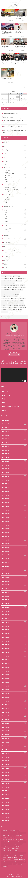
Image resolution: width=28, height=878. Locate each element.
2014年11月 (14, 704)
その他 (15, 216)
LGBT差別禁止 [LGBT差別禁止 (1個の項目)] (6, 278)
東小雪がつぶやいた (14, 206)
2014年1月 (14, 742)
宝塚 (14, 146)
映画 (15, 212)
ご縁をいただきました (14, 239)
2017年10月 (14, 596)
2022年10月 (14, 446)
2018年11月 (14, 566)
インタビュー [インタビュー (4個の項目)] (22, 287)
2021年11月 (14, 483)
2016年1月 (14, 652)
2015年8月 (14, 671)
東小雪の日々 (14, 194)
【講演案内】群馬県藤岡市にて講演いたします (14, 121)
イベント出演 (15, 177)
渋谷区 (15, 253)
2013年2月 (14, 783)
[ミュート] (22, 381)
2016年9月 (14, 626)
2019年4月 (14, 547)
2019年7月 (14, 536)
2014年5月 (14, 727)
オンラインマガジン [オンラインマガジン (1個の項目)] (6, 289)
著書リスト (6, 402)
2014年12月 (14, 701)
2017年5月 (14, 607)
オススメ (14, 210)
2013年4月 (14, 775)
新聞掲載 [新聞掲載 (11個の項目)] (22, 305)
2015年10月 (14, 663)
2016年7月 (14, 633)
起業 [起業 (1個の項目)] (20, 309)
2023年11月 (14, 431)
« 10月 (3, 104)
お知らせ (14, 161)
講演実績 (5, 391)
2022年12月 (14, 439)
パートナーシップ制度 (14, 250)
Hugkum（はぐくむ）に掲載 (10, 113)
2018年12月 (14, 562)
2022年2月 (14, 472)
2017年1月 (14, 615)
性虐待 (15, 230)
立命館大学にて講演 (8, 117)
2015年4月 (14, 686)
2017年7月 (14, 603)
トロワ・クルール (15, 181)
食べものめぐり (15, 199)
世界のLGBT (14, 243)
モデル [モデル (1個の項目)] (15, 296)
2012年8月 (14, 798)
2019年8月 (14, 532)
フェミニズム (15, 231)
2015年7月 (14, 674)
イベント (15, 164)
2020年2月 (14, 521)
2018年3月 (14, 581)
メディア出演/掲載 (15, 174)
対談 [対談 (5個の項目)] (4, 305)
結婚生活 (14, 260)
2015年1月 (14, 697)
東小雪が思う (14, 235)
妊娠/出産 (14, 264)
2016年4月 (14, 641)
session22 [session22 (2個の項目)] (19, 280)
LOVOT (14, 157)
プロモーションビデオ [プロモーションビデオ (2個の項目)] (7, 296)
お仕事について (14, 167)
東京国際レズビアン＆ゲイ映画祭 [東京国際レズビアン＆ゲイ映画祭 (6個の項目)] (20, 307)
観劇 (15, 201)
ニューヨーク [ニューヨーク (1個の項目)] (5, 291)
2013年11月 (14, 749)
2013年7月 (14, 764)
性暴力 (14, 142)
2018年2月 (14, 585)
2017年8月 (14, 600)
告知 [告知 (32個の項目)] (16, 303)
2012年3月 (14, 817)
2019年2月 (14, 555)
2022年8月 (14, 454)
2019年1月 (14, 558)
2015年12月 (14, 656)
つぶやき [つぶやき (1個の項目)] (5, 287)
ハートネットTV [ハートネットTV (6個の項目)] (6, 294)
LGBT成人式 (15, 191)
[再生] (3, 381)
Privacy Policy (11, 874)
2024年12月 (14, 427)
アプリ (15, 221)
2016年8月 (14, 629)
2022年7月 (14, 457)
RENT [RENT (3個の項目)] (12, 280)
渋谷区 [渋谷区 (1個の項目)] (10, 309)
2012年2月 (14, 820)
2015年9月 (14, 667)
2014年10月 (14, 708)
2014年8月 (14, 716)
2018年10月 (14, 570)
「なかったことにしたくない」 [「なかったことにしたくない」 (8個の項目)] (8, 283)
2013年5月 (14, 772)
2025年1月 (14, 424)
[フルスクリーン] (25, 381)
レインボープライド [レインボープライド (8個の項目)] (6, 300)
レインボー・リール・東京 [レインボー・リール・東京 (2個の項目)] (18, 300)
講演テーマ (6, 399)
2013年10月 (14, 753)
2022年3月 (14, 469)
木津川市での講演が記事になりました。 (13, 126)
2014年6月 (14, 723)
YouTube (14, 154)
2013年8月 (14, 761)
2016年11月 (14, 622)
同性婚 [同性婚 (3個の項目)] (11, 303)
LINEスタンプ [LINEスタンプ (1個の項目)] (14, 278)
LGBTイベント (14, 184)
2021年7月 (14, 495)
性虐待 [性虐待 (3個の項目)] (9, 305)
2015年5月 (14, 682)
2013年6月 (14, 768)
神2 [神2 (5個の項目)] (15, 309)
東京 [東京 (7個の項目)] (10, 307)
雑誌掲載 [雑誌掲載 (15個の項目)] (5, 311)
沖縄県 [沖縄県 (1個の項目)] (4, 309)
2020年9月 (14, 506)
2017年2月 (14, 611)
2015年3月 (14, 689)
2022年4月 (14, 465)
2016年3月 (14, 644)
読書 (15, 202)
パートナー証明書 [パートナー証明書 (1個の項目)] (15, 294)
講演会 (15, 172)
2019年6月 (14, 540)
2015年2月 (14, 693)
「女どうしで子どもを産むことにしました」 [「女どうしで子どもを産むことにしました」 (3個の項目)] (11, 285)
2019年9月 (14, 528)
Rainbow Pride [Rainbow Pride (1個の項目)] (6, 280)
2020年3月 (14, 517)
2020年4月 (14, 513)
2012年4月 (14, 813)
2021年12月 (14, 480)
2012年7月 (14, 802)
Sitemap (18, 874)
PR (14, 246)
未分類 (14, 268)
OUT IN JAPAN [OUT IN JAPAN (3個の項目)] (22, 278)
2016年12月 (14, 618)
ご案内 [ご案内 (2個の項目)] (22, 285)
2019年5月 (14, 543)
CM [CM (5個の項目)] (11, 276)
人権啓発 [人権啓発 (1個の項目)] (5, 303)
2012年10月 (14, 794)
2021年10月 (14, 487)
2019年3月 (14, 551)
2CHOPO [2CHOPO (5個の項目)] (5, 276)
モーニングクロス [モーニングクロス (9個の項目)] (6, 298)
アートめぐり (15, 197)
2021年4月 (14, 502)
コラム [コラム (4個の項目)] (14, 289)
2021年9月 (14, 491)
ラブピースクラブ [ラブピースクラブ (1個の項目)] (22, 298)
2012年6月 (14, 805)
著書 (15, 179)
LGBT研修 (15, 170)
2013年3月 (14, 779)
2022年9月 (14, 450)
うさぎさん (14, 150)
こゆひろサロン (14, 256)
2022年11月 (14, 442)
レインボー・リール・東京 (15, 189)
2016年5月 (14, 637)
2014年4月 (14, 731)
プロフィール (6, 395)
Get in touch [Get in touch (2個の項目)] (17, 276)
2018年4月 (14, 577)
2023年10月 (14, 435)
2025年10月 (14, 420)
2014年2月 (14, 738)
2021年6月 (14, 498)
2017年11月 (14, 592)
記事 (15, 218)
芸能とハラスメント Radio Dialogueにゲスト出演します (14, 131)
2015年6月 (14, 678)
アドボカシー (14, 225)
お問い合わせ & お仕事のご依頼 (11, 406)
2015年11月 (14, 659)
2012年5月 (14, 809)
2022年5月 (14, 461)
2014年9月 (14, 712)
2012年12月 (14, 787)
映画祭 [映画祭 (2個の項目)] (4, 307)
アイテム (15, 220)
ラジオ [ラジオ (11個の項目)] (14, 298)
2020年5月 (14, 510)
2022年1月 (14, 476)
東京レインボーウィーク (15, 187)
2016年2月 (14, 648)
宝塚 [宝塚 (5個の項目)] (22, 303)
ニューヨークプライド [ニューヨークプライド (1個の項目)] (15, 291)
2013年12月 (14, 746)
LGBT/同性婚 (15, 228)
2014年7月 (14, 719)
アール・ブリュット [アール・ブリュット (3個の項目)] (13, 287)
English (5, 410)
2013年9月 (14, 757)
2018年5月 (14, 573)
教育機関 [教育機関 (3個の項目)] (16, 305)
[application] (14, 375)
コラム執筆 (15, 175)
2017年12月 (14, 588)
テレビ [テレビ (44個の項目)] (21, 289)
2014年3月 (14, 734)
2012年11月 (14, 790)
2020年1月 (14, 525)
